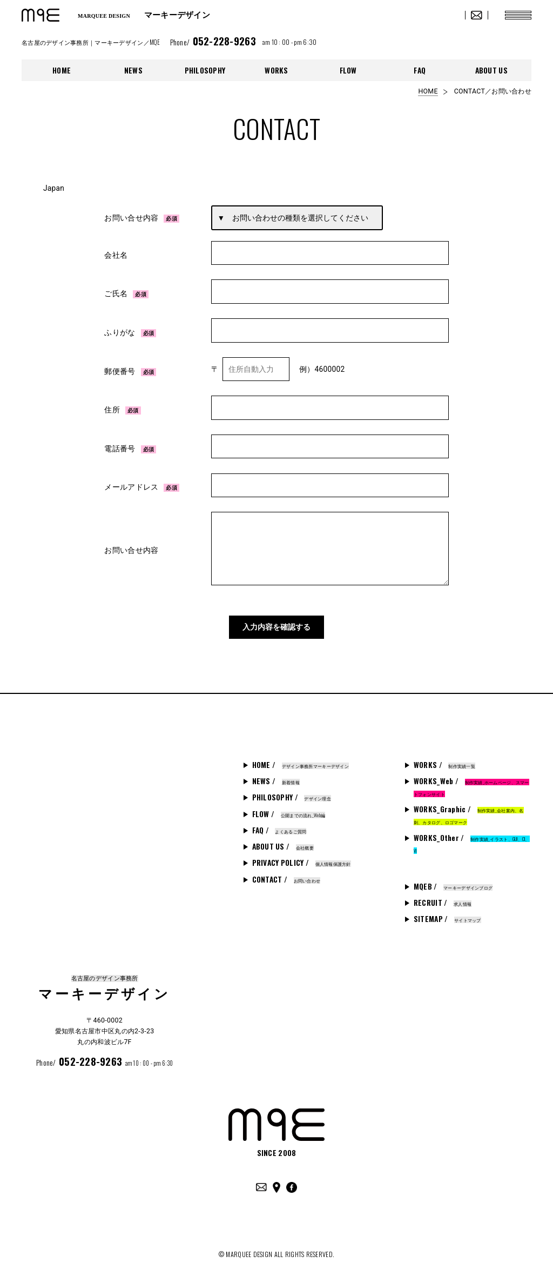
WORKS (276, 70)
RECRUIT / (442, 897)
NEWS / (276, 775)
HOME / (300, 759)
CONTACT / (286, 874)
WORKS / (444, 759)
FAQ (420, 70)
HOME (61, 70)
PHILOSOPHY (205, 70)
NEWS (133, 70)
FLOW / (289, 808)
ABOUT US (491, 70)
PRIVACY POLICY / (301, 857)
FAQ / (279, 824)
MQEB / (453, 881)
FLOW (348, 70)
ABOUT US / (283, 841)
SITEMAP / (447, 913)
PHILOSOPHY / (291, 791)
